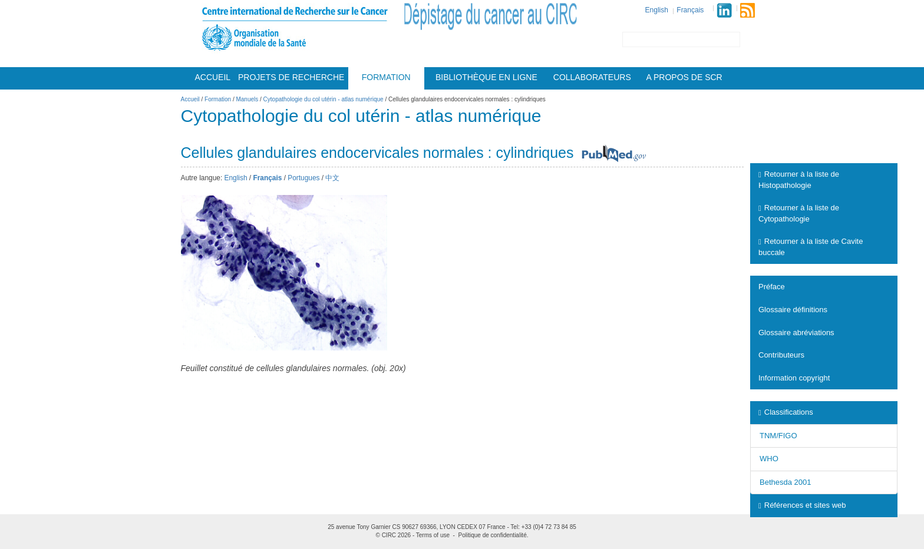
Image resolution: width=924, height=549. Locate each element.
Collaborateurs (592, 77)
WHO (769, 458)
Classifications (785, 412)
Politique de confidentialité (492, 535)
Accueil (212, 77)
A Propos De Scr (684, 77)
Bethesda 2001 (785, 482)
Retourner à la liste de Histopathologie (798, 180)
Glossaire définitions (792, 309)
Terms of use (433, 535)
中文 (332, 178)
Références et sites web (802, 505)
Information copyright (794, 377)
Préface (771, 286)
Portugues (303, 178)
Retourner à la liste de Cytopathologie (798, 213)
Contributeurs (781, 354)
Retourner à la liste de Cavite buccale (810, 247)
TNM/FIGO (778, 435)
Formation (386, 77)
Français (690, 10)
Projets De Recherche (291, 77)
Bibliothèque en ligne (486, 77)
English (656, 10)
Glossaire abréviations (796, 332)
